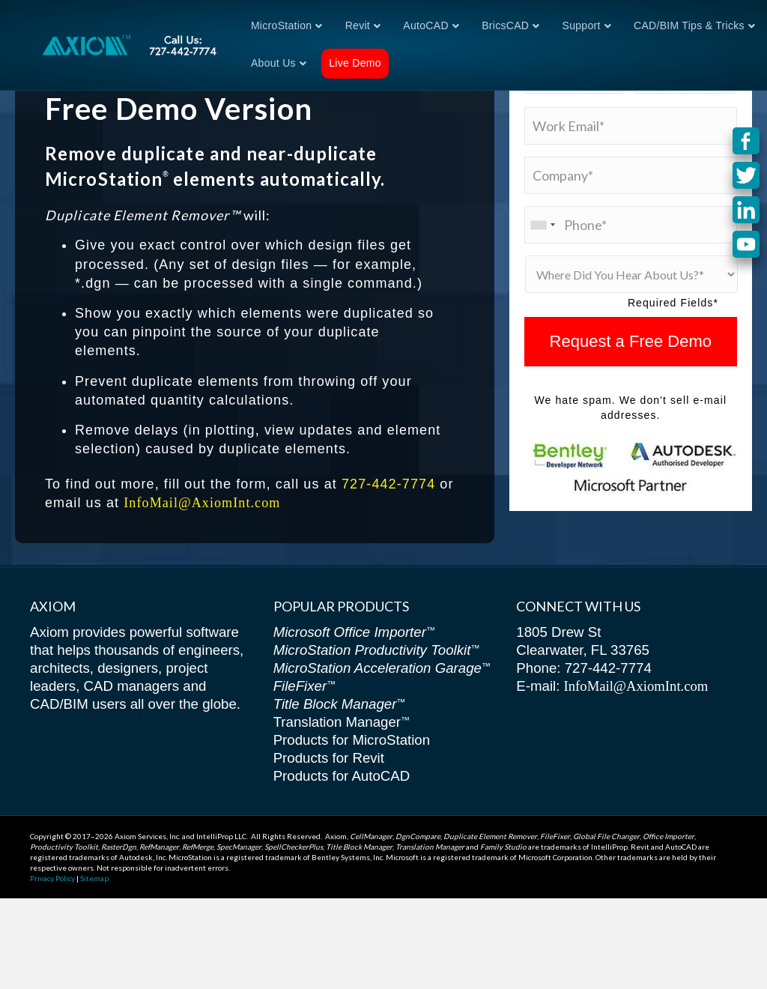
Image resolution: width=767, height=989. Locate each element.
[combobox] (542, 315)
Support (582, 25)
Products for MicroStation (351, 830)
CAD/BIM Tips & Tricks (689, 25)
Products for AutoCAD (341, 866)
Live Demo (355, 63)
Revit (357, 25)
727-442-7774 (388, 574)
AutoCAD (425, 25)
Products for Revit (328, 848)
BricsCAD (505, 25)
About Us (273, 63)
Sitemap (94, 968)
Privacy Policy (52, 968)
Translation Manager (341, 812)
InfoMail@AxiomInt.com (202, 594)
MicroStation (281, 25)
